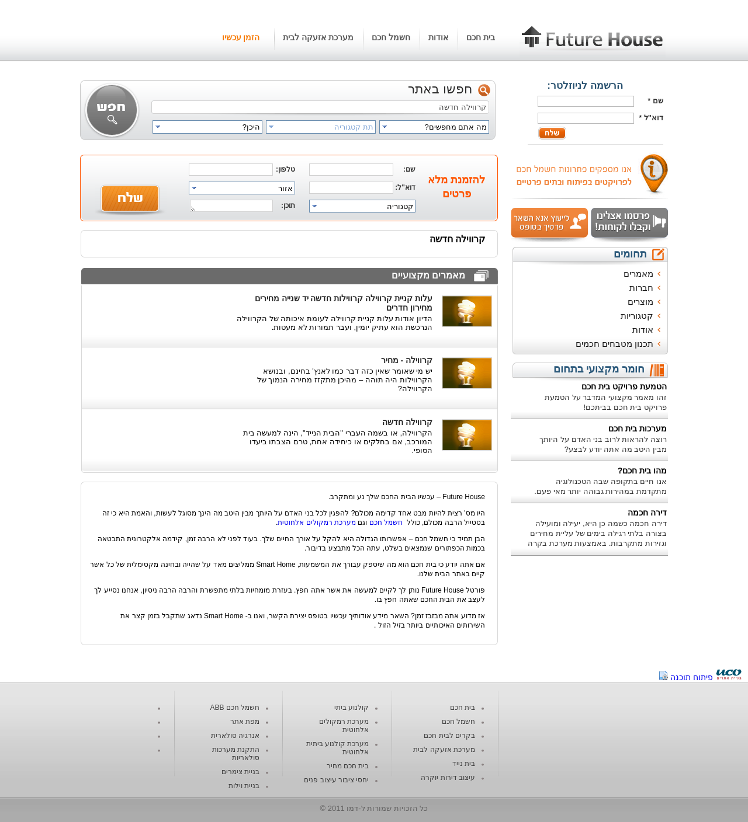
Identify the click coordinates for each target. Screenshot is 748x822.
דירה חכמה (647, 512)
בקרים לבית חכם (449, 736)
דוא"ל (653, 117)
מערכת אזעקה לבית (318, 37)
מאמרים (638, 273)
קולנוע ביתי (351, 707)
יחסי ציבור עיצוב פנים (336, 780)
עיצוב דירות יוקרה (448, 778)
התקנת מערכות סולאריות (235, 754)
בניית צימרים (240, 772)
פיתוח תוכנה (691, 677)
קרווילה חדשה (407, 422)
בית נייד (463, 764)
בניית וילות (243, 786)
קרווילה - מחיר (406, 360)
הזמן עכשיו (241, 37)
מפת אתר (244, 721)
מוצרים (640, 301)
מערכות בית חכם (637, 428)
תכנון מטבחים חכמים (614, 344)
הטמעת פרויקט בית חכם (624, 386)
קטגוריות (637, 316)
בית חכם (480, 37)
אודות (438, 37)
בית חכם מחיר (348, 766)
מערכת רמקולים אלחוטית (317, 522)
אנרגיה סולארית (235, 736)
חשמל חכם (391, 37)
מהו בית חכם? (642, 470)
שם (658, 100)
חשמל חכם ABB (234, 707)
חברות (641, 287)
